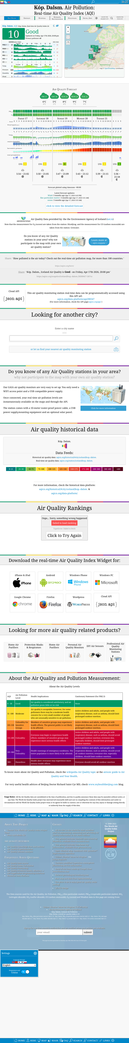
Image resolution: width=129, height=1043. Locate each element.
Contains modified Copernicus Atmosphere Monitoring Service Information (73, 998)
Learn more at (99, 235)
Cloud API (106, 666)
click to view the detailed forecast (64, 199)
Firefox (50, 667)
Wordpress (78, 667)
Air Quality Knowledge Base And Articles (25, 981)
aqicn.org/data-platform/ (64, 522)
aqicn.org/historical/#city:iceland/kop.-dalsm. (76, 486)
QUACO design (61, 1022)
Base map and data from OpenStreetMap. (73, 1013)
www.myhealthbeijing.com (103, 918)
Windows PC (106, 645)
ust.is (110, 212)
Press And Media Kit (16, 969)
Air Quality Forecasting (17, 1002)
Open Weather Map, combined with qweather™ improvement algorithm (75, 986)
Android (50, 645)
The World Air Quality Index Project (110, 963)
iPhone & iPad (22, 645)
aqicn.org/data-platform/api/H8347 (75, 292)
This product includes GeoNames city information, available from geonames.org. (72, 980)
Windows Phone (78, 645)
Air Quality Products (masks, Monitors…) (25, 1005)
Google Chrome (22, 667)
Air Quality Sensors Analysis (20, 986)
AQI (9, 19)
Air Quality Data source (17, 997)
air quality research (17, 975)
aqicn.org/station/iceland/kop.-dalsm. (76, 489)
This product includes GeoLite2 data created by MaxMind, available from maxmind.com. (75, 974)
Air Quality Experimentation (20, 983)
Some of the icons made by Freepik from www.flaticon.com (72, 1004)
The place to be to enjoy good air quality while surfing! (75, 1017)
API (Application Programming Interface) (25, 1007)
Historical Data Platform (18, 1010)
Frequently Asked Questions (22, 992)
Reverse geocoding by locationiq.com (72, 1009)
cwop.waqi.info (60, 994)
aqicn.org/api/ (95, 295)
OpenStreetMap (109, 62)
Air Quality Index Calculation (20, 1000)
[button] (96, 43)
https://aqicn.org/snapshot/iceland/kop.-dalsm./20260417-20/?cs (64, 270)
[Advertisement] (64, 370)
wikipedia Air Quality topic (81, 906)
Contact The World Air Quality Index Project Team (26, 965)
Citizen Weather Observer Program (71, 991)
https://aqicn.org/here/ (64, 259)
